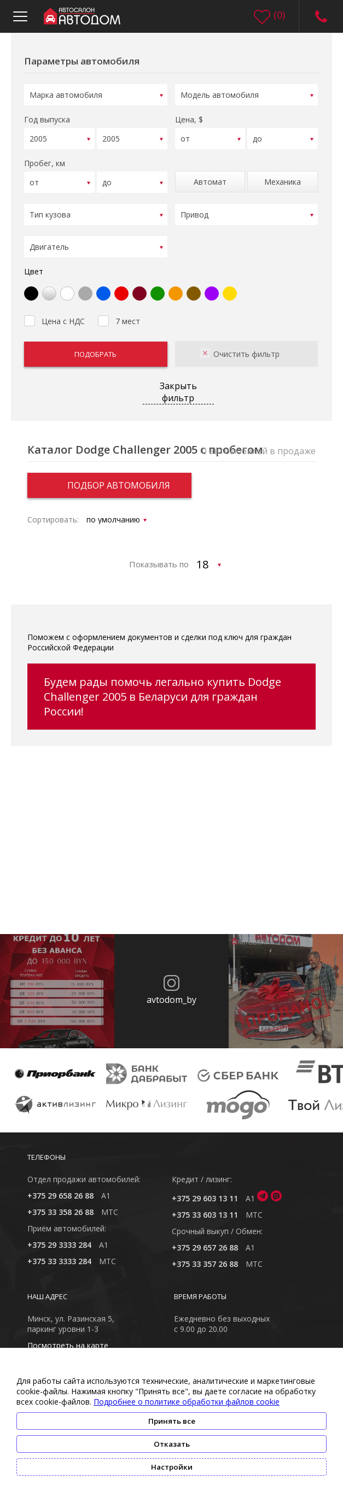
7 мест (119, 312)
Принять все (171, 1421)
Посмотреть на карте (67, 1338)
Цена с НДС (54, 312)
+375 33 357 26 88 (205, 1257)
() (279, 14)
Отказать (172, 1444)
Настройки (172, 1467)
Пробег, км (44, 160)
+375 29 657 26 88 (205, 1240)
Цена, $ (189, 118)
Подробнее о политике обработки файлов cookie (187, 1401)
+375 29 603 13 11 (205, 1191)
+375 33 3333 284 (59, 1254)
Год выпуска (47, 118)
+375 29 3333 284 (59, 1237)
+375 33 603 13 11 (205, 1207)
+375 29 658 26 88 (60, 1188)
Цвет (33, 264)
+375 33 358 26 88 (60, 1205)
